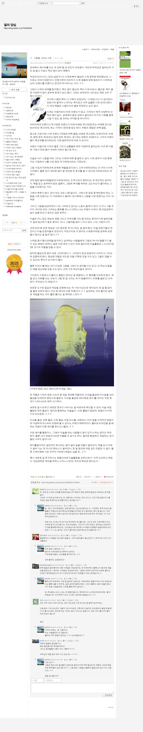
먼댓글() (41, 477)
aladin (19, 250)
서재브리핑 (93, 6)
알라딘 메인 (29, 3)
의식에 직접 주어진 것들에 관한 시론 (130, 70)
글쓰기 (113, 6)
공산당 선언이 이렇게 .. (129, 171)
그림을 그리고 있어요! (15, 197)
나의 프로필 (11, 130)
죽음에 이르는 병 (126, 138)
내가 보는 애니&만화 (14, 157)
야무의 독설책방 (12, 120)
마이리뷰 (5, 104)
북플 (20, 3)
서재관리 (104, 6)
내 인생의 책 (124, 48)
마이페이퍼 (6, 126)
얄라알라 (43, 535)
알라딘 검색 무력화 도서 (16, 186)
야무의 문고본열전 (13, 172)
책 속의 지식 (11, 151)
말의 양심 (10, 24)
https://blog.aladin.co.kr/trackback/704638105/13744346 (60, 482)
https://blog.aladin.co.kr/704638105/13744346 (46, 63)
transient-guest (46, 565)
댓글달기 (73, 489)
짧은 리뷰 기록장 (13, 160)
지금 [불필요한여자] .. (129, 184)
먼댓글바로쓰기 (106, 482)
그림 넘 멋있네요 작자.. (129, 182)
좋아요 (79, 477)
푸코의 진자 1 (125, 159)
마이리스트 (10, 98)
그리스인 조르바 (125, 116)
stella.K (43, 489)
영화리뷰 (9, 111)
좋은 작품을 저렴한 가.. (129, 179)
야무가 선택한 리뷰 (14, 163)
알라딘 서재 (10, 3)
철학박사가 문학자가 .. (129, 174)
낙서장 (9, 136)
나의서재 (81, 6)
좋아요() (50, 477)
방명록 (5, 215)
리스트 (5, 93)
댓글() (110, 58)
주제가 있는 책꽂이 (14, 148)
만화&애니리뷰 (12, 114)
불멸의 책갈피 (11, 142)
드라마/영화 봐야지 (14, 169)
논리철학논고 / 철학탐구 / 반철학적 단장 (129, 93)
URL (79, 489)
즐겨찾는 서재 (124, 6)
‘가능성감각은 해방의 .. (129, 195)
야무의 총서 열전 (13, 175)
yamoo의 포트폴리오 (14, 200)
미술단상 (9, 203)
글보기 (86, 49)
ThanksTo (109, 477)
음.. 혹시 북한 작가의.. (129, 176)
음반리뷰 (9, 117)
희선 (41, 600)
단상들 (9, 133)
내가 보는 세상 (12, 139)
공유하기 (87, 477)
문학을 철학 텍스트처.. (129, 187)
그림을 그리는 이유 (43, 58)
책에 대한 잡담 (12, 145)
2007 (13, 223)
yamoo (95, 63)
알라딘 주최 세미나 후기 (16, 166)
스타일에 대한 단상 (14, 183)
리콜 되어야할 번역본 (14, 189)
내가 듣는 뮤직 (12, 154)
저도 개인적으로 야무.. (129, 190)
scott (42, 641)
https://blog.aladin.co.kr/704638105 (18, 28)
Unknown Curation (13, 206)
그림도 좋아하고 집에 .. (129, 193)
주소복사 (94, 482)
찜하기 (97, 477)
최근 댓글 (122, 166)
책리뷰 (9, 108)
